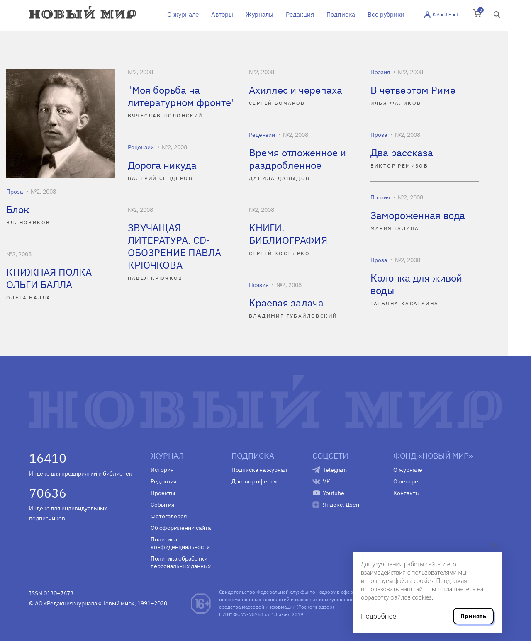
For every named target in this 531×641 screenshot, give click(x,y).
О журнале (183, 14)
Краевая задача (286, 302)
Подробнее (378, 616)
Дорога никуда (162, 165)
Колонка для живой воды (416, 284)
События (162, 504)
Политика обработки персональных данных (181, 562)
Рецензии (262, 134)
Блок (17, 209)
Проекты (163, 493)
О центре (405, 481)
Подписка (340, 14)
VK (326, 481)
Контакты (406, 493)
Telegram (335, 469)
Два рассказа (401, 152)
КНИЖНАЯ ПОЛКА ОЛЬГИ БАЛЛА (49, 278)
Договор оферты (254, 481)
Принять (473, 616)
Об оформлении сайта (181, 528)
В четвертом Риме (412, 90)
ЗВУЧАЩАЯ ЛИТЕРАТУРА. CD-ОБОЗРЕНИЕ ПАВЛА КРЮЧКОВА (174, 246)
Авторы (222, 14)
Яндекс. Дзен (341, 504)
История (162, 469)
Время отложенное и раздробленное (297, 159)
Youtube (333, 493)
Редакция (300, 14)
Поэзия (380, 72)
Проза (14, 191)
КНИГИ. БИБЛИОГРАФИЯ (288, 234)
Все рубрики (386, 14)
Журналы (259, 14)
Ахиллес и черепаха (295, 90)
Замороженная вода (417, 215)
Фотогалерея (169, 516)
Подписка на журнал (259, 469)
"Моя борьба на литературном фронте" (181, 96)
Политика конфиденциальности (180, 543)
